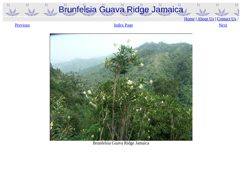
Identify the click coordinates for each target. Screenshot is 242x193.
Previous (22, 25)
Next (223, 25)
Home (189, 19)
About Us (205, 19)
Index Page (123, 25)
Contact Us (226, 19)
